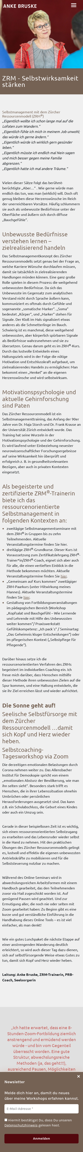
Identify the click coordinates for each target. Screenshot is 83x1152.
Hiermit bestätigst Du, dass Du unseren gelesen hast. (38, 1122)
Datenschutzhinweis (21, 1125)
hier (64, 576)
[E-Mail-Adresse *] (41, 1108)
